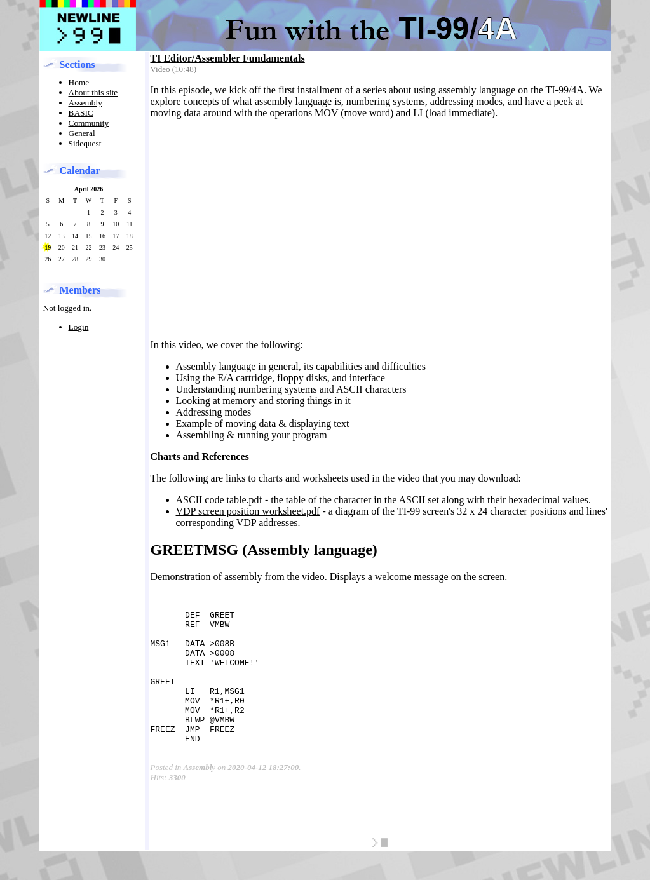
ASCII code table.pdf (219, 499)
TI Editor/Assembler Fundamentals (228, 58)
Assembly (85, 102)
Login (79, 327)
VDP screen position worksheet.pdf (248, 511)
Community (89, 123)
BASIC (81, 113)
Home (79, 82)
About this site (93, 92)
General (82, 133)
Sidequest (85, 143)
